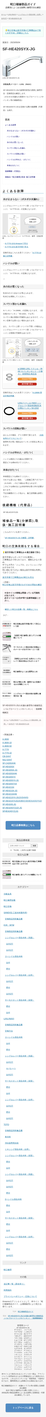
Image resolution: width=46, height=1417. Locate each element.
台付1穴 (9, 950)
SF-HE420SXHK (9, 773)
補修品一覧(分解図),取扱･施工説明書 (20, 177)
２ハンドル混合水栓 (14, 956)
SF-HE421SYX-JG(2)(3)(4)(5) (15, 798)
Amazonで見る (27, 379)
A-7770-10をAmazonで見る (16, 243)
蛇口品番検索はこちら (23, 825)
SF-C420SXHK (9, 763)
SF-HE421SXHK (9, 794)
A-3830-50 (7, 746)
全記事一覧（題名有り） (14, 1284)
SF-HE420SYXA (9, 784)
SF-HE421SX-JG (9, 791)
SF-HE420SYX (9, 777)
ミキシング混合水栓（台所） (17, 1149)
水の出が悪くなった (15, 142)
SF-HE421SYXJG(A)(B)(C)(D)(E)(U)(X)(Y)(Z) (22, 801)
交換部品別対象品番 (14, 919)
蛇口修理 (8, 1270)
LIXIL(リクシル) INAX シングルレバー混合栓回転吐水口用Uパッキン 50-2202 (29, 405)
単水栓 (8, 1137)
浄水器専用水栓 (12, 1143)
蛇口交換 (8, 906)
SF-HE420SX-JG (9, 770)
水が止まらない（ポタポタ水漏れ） (21, 131)
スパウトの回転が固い (16, 154)
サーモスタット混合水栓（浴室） (19, 1000)
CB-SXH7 (6, 756)
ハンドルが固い (13, 136)
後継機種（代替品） (13, 171)
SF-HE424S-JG (9, 804)
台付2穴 (9, 944)
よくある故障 (10, 125)
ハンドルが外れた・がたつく (19, 159)
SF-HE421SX (8, 787)
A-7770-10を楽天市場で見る (16, 247)
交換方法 (9, 1031)
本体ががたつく (13, 165)
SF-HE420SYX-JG (10, 780)
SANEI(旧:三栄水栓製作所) (15, 913)
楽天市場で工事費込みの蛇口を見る (18, 577)
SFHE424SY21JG (10, 811)
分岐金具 (8, 894)
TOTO (6, 1125)
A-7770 (5, 749)
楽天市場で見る (27, 384)
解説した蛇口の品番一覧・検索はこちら (21, 609)
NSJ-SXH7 (7, 760)
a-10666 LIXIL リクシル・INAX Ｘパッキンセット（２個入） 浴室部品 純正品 (30, 371)
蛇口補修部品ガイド (23, 4)
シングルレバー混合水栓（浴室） (19, 1156)
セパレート (11, 1068)
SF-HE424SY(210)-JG (12, 808)
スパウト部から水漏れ (16, 148)
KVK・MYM (9, 925)
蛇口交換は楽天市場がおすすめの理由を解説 (22, 585)
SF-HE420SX (8, 767)
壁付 (8, 969)
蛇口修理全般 (9, 900)
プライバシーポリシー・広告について (20, 1296)
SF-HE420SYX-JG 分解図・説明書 (19, 538)
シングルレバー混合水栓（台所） (19, 975)
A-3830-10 (7, 743)
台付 (8, 963)
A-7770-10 (7, 753)
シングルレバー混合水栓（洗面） (19, 938)
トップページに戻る (23, 1407)
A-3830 (5, 739)
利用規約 (8, 1290)
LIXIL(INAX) (9, 1019)
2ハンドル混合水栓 (13, 1199)
